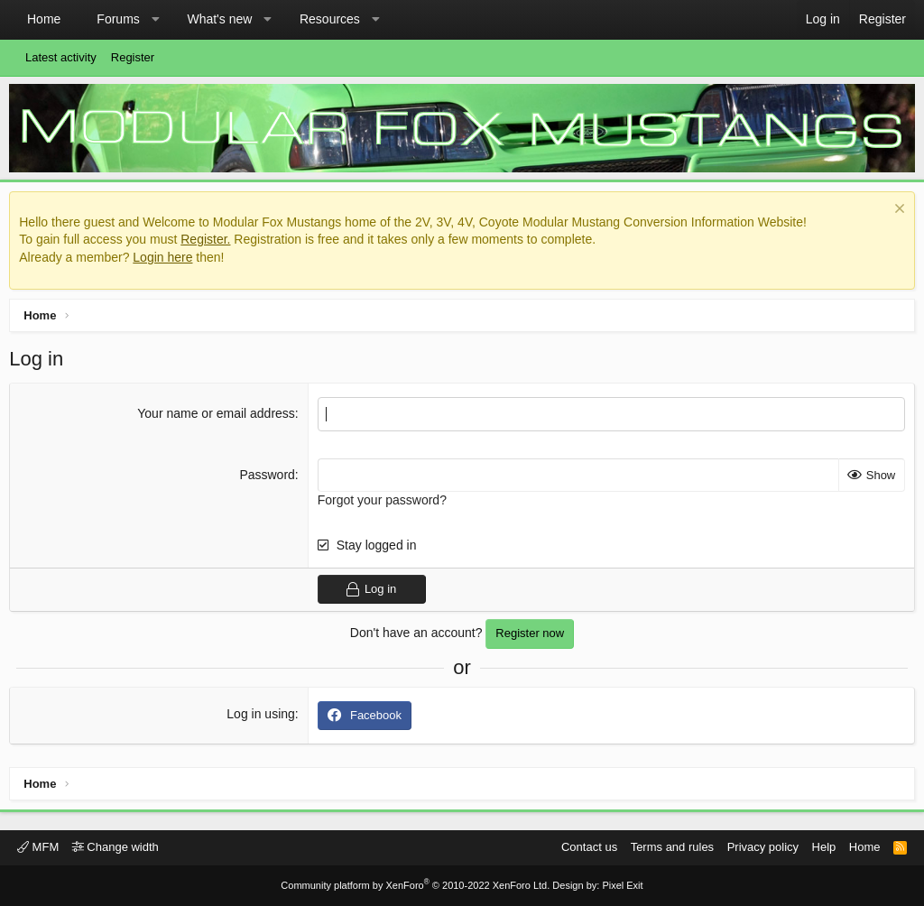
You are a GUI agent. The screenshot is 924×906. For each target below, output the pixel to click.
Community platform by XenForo (415, 885)
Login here (167, 261)
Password (268, 478)
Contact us (589, 847)
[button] (155, 20)
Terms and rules (672, 847)
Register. (210, 243)
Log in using (262, 717)
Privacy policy (763, 847)
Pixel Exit (622, 885)
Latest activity (61, 57)
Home (43, 19)
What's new (219, 19)
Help (824, 847)
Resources (330, 19)
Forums (118, 19)
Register (132, 57)
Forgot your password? (383, 504)
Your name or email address (218, 418)
